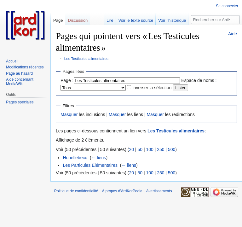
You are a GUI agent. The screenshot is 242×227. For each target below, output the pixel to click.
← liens (98, 157)
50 (139, 149)
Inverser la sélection (152, 87)
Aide (232, 33)
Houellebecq (75, 157)
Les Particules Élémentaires (90, 165)
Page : (66, 80)
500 (171, 149)
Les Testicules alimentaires (86, 58)
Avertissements (159, 191)
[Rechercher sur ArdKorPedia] (215, 19)
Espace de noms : (198, 80)
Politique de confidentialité (76, 191)
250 (160, 149)
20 (131, 149)
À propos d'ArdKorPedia (122, 191)
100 (149, 149)
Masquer (69, 114)
